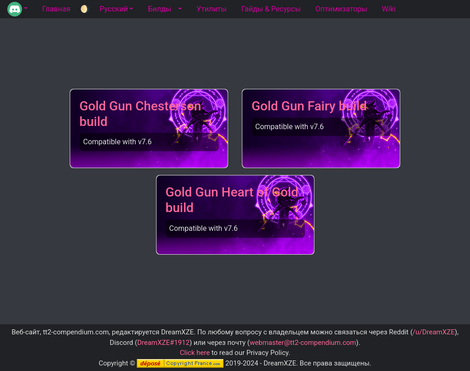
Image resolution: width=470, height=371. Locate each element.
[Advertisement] (235, 58)
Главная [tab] (56, 9)
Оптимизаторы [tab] (341, 9)
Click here (195, 353)
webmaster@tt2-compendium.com (303, 342)
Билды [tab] (159, 9)
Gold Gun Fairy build (309, 106)
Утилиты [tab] (211, 9)
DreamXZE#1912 (163, 342)
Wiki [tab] (389, 9)
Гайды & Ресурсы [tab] (271, 9)
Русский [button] (114, 9)
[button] (17, 9)
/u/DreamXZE (434, 332)
